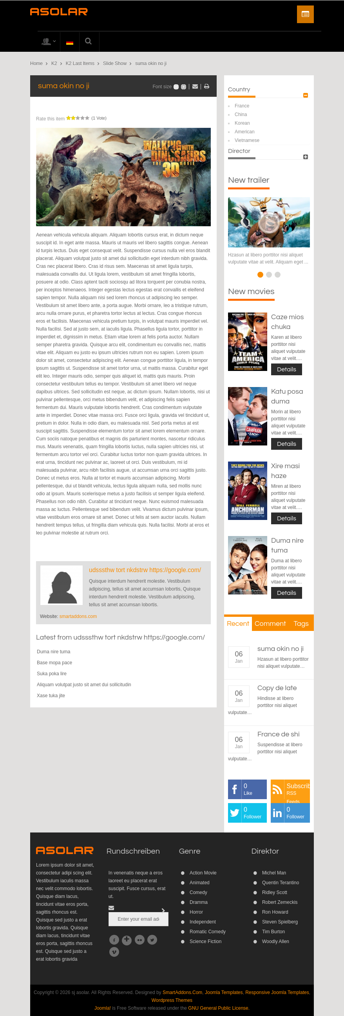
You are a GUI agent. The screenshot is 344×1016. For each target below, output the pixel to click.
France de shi (278, 734)
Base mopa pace (54, 662)
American (245, 131)
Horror (196, 912)
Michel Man (274, 873)
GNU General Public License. (219, 1008)
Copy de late (277, 688)
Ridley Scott (274, 892)
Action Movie (203, 873)
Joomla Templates (224, 992)
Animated (200, 882)
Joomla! (102, 1008)
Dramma (199, 902)
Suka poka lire (52, 673)
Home (36, 63)
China (241, 114)
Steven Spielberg (280, 922)
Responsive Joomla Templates (277, 992)
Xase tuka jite (51, 695)
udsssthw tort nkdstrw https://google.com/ (145, 570)
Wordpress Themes (172, 1000)
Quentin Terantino (280, 882)
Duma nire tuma (53, 651)
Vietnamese (247, 140)
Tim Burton (273, 931)
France (242, 106)
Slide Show (115, 63)
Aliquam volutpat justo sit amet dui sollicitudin (84, 684)
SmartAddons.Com (182, 992)
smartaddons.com (78, 616)
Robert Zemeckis (280, 902)
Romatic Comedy (208, 931)
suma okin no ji (280, 648)
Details (286, 369)
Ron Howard (275, 912)
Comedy (198, 892)
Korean (242, 123)
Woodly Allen (275, 941)
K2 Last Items (80, 63)
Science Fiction (205, 941)
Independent (203, 922)
